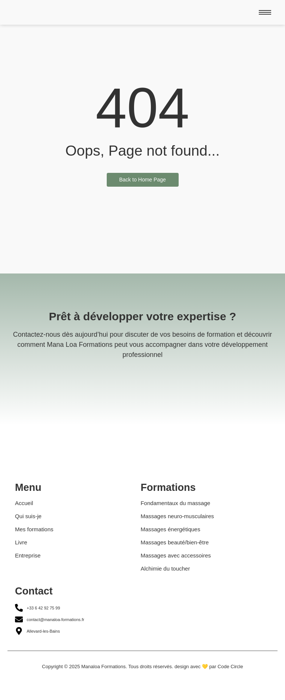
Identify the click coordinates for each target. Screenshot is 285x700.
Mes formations (34, 529)
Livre (21, 542)
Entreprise (27, 555)
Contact (34, 591)
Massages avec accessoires (175, 555)
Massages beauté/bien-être (174, 542)
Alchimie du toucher (165, 568)
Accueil (24, 503)
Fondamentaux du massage (175, 503)
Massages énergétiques (170, 529)
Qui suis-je (28, 516)
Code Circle (230, 666)
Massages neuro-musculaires (177, 516)
